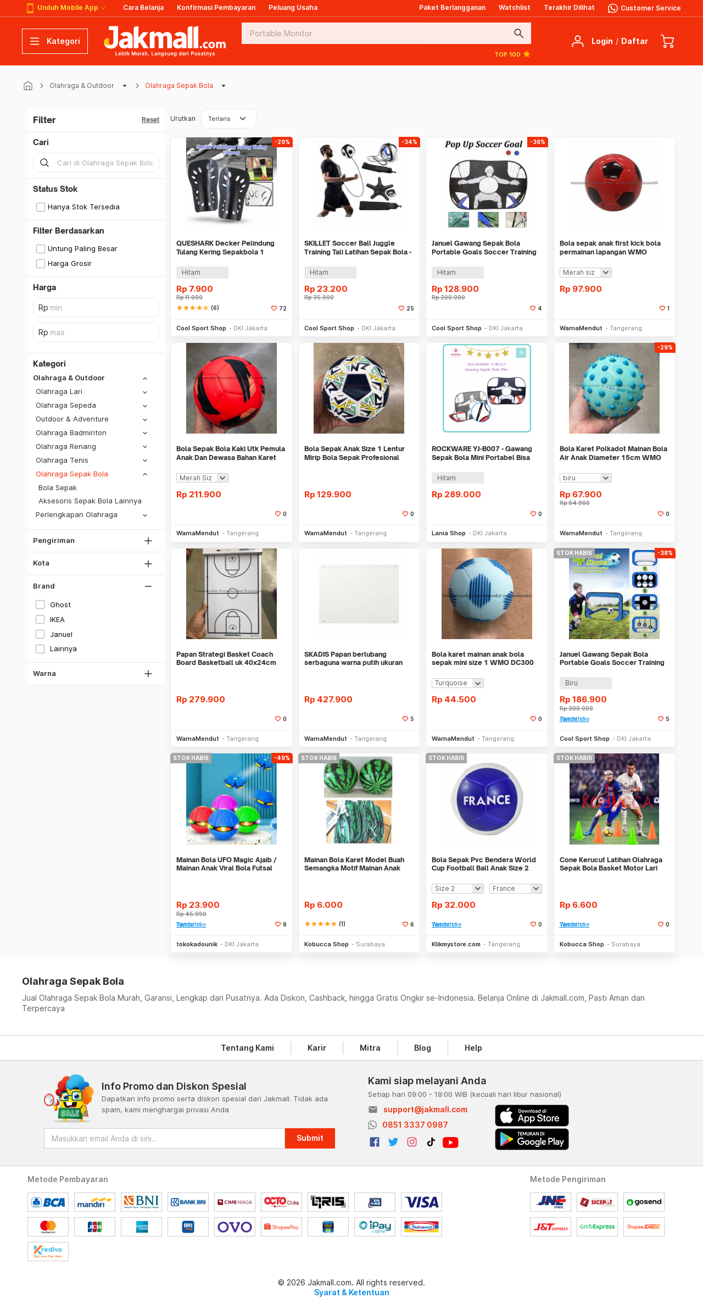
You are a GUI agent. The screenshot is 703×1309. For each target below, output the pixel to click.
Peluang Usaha (293, 7)
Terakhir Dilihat (569, 7)
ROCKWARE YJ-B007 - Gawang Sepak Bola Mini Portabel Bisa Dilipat (482, 453)
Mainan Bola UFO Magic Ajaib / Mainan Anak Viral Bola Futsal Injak (226, 864)
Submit (310, 1137)
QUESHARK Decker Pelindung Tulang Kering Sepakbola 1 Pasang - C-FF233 (225, 247)
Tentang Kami (247, 1047)
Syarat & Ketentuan (351, 1292)
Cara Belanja (143, 7)
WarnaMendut (581, 328)
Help (473, 1047)
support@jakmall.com (425, 1109)
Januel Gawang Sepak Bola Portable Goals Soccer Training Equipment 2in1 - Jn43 (484, 247)
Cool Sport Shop (201, 328)
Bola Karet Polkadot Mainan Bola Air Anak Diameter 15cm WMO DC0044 (613, 453)
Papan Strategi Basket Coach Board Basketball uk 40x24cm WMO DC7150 (226, 658)
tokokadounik (196, 944)
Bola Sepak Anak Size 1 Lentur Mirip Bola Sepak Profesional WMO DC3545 (354, 453)
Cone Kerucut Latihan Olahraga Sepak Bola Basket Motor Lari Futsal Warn (611, 864)
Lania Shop (449, 533)
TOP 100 (512, 53)
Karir (317, 1047)
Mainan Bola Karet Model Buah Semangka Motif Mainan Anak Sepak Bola (354, 864)
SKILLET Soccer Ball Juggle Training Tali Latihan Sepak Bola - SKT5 (357, 247)
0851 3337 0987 (415, 1124)
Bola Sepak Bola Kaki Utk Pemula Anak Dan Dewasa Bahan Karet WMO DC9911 (230, 453)
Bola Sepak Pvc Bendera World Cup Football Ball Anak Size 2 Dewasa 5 (484, 864)
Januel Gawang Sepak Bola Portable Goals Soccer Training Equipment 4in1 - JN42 (612, 658)
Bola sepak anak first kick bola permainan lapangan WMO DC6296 (610, 247)
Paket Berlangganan (452, 7)
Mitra (370, 1047)
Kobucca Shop (326, 944)
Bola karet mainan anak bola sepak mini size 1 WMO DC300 (483, 658)
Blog (422, 1047)
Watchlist (515, 7)
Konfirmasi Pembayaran (216, 7)
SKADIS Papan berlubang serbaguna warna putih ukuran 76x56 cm (353, 658)
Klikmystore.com (456, 944)
